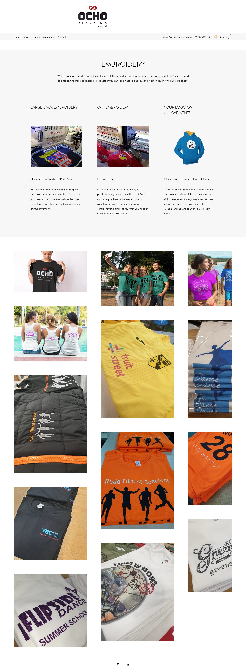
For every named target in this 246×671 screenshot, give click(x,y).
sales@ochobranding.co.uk (177, 36)
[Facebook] (123, 664)
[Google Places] (118, 664)
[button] (230, 36)
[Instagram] (128, 664)
